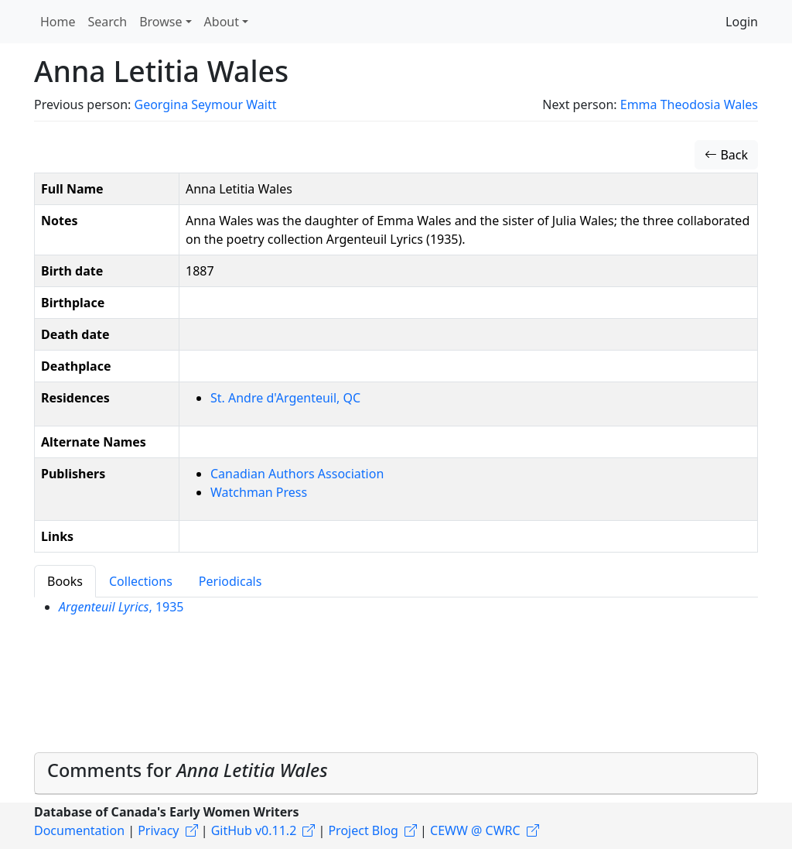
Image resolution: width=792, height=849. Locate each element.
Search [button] (108, 21)
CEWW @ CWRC (475, 830)
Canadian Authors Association (297, 473)
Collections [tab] (140, 581)
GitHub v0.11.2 (254, 830)
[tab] (396, 773)
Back (726, 154)
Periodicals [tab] (230, 581)
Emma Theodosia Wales (689, 104)
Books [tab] (65, 581)
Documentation (79, 830)
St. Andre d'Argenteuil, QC (285, 397)
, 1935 (121, 606)
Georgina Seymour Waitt (205, 104)
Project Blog (363, 830)
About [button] (221, 21)
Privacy (158, 830)
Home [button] (58, 21)
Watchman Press (258, 492)
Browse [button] (160, 21)
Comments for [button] (187, 770)
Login (741, 21)
